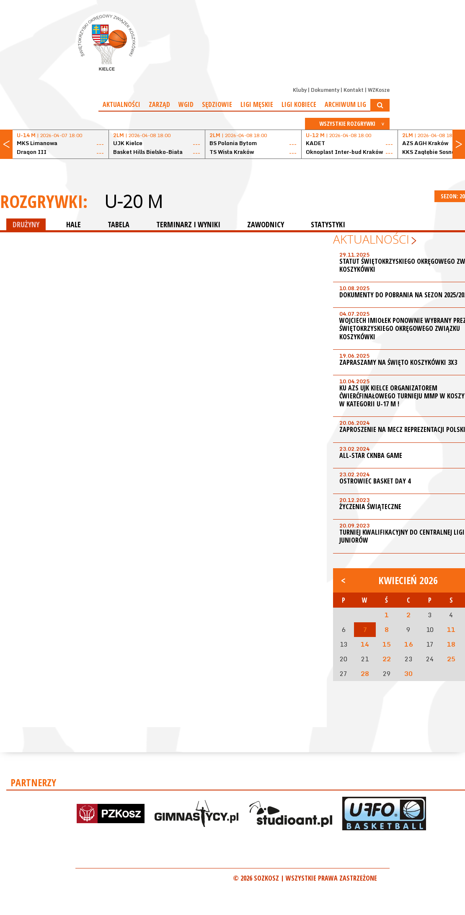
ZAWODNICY (265, 224)
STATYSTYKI (328, 224)
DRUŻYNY (26, 224)
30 (408, 673)
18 (451, 644)
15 (386, 644)
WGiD (186, 104)
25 (451, 659)
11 (451, 629)
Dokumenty (325, 90)
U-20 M (133, 201)
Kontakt (354, 90)
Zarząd (159, 104)
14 (365, 644)
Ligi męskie (256, 104)
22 (386, 659)
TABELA (118, 224)
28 (365, 673)
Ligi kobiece (299, 104)
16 (408, 644)
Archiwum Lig (345, 104)
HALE (73, 224)
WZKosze (379, 90)
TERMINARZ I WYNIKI (188, 224)
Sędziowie (217, 104)
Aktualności (121, 104)
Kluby (300, 90)
